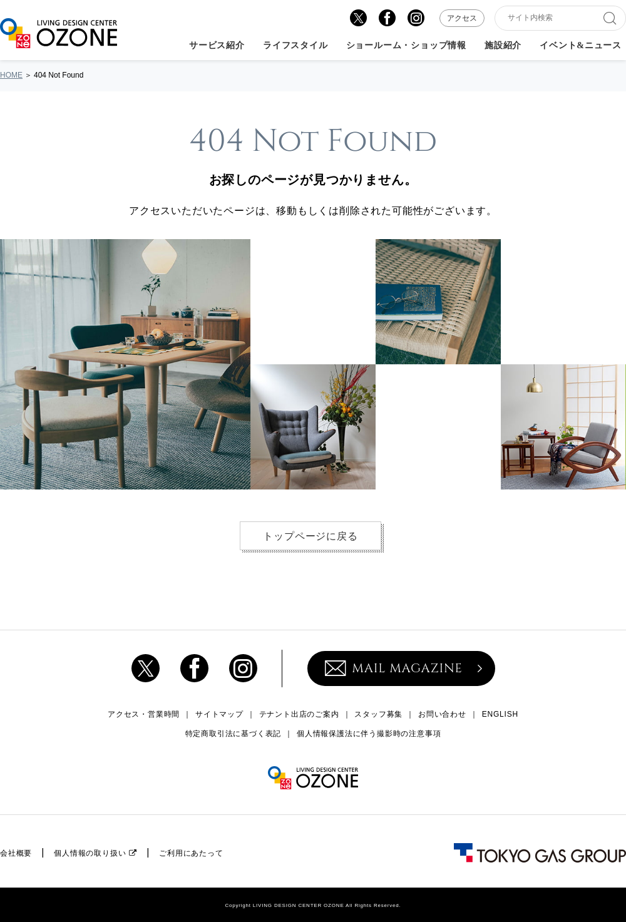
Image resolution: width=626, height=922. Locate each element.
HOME (11, 75)
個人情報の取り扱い (90, 853)
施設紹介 (503, 45)
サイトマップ (219, 714)
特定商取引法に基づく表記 (233, 733)
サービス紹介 (217, 45)
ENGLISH (500, 714)
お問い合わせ (442, 714)
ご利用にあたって (191, 853)
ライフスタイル (295, 45)
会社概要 (16, 853)
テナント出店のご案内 (299, 714)
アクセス (462, 18)
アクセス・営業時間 (144, 714)
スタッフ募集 (378, 714)
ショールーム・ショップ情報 (406, 45)
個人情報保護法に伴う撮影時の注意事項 (369, 733)
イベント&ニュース (581, 45)
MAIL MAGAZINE (394, 668)
